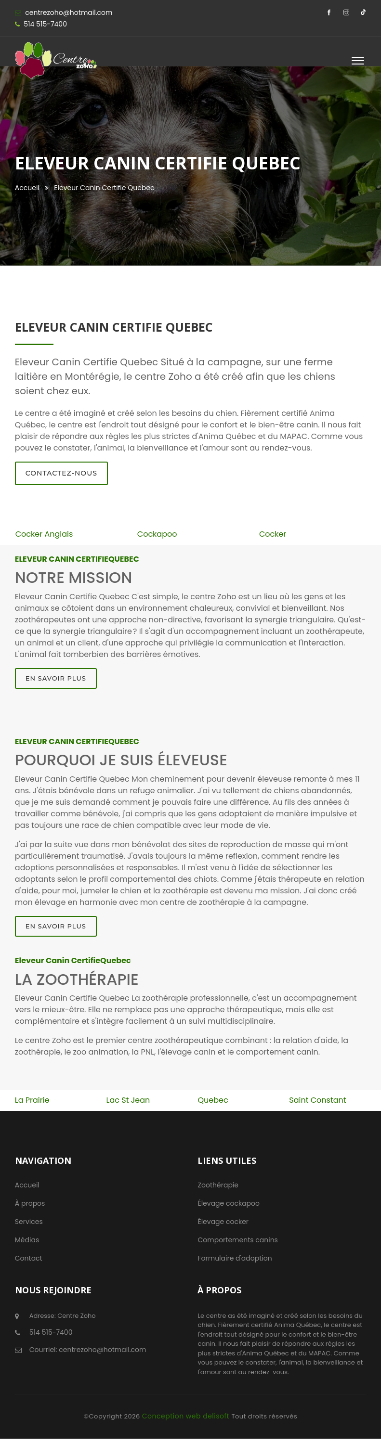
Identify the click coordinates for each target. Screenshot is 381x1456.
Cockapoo (157, 534)
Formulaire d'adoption (234, 1258)
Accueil (27, 188)
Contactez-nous (61, 473)
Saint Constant (317, 1100)
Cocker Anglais (44, 534)
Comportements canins (237, 1240)
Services (29, 1221)
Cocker (272, 534)
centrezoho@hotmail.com (68, 12)
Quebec (212, 1100)
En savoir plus (56, 678)
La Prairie (32, 1100)
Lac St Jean (128, 1100)
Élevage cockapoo (228, 1203)
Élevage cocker (223, 1221)
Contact (28, 1258)
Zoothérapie (217, 1185)
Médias (27, 1240)
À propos (30, 1203)
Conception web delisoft (187, 1416)
